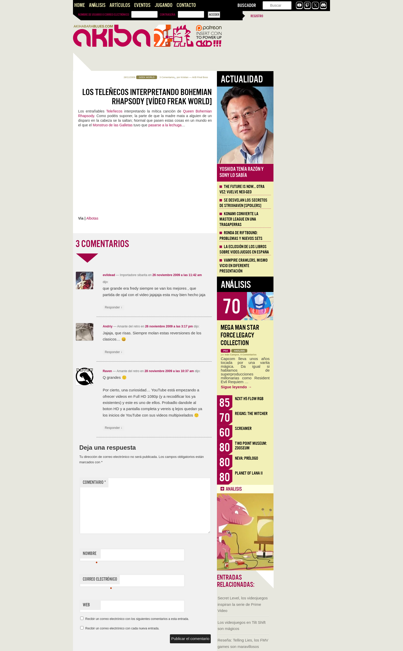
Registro (257, 16)
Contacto (186, 5)
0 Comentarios (305, 354)
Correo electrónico (156, 580)
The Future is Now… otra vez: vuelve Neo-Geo (298, 189)
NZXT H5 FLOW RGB (305, 398)
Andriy (164, 326)
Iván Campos (288, 354)
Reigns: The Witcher (307, 413)
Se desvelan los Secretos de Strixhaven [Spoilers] (300, 203)
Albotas (149, 218)
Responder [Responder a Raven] (170, 428)
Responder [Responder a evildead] (170, 307)
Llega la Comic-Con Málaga (96, 297)
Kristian (241, 77)
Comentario (150, 482)
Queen (246, 111)
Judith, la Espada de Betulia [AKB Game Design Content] (97, 362)
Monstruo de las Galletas (169, 125)
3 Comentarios (223, 77)
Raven (164, 371)
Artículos (119, 5)
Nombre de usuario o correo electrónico (103, 15)
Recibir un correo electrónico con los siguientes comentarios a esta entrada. (194, 619)
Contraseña (167, 15)
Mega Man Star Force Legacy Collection (296, 335)
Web (142, 605)
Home (79, 5)
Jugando (163, 5)
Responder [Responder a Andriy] (170, 352)
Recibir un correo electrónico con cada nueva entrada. (179, 628)
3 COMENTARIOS (159, 244)
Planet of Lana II (305, 473)
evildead (165, 275)
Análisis (97, 5)
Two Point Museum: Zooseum (307, 445)
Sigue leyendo (292, 387)
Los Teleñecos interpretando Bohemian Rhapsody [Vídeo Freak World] (203, 97)
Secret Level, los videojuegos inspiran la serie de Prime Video (99, 163)
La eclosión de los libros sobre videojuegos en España (300, 249)
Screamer (299, 428)
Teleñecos (172, 111)
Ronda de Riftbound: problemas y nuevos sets (297, 235)
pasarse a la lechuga (221, 125)
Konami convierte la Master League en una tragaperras (295, 219)
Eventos (142, 5)
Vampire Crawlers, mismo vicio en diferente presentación (300, 266)
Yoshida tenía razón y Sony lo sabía (298, 172)
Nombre (146, 555)
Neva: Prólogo (303, 458)
